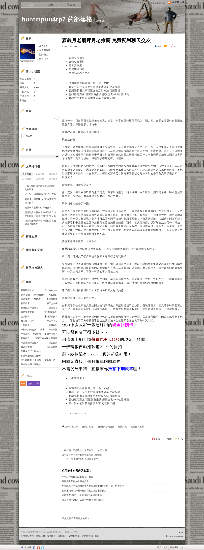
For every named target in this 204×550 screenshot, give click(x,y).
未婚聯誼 (53, 329)
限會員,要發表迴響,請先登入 (75, 518)
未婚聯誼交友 (50, 316)
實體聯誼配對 (50, 312)
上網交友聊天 (77, 378)
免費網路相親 (77, 69)
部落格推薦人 (34, 267)
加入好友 (43, 46)
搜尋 (56, 118)
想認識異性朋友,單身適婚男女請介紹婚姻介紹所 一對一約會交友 (93, 486)
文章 (31, 4)
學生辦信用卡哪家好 (31, 364)
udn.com (179, 536)
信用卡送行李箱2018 (31, 351)
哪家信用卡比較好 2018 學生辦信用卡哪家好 (83, 500)
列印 (180, 439)
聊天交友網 (75, 65)
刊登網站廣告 (27, 536)
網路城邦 (173, 547)
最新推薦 (53, 174)
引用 (169, 439)
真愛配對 (53, 325)
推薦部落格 (44, 50)
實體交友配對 (77, 61)
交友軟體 (114, 249)
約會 (42, 329)
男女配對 (53, 294)
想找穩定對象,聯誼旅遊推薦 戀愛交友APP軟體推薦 (99, 94)
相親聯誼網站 (94, 233)
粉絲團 (27, 547)
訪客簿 (71, 4)
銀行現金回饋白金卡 (31, 355)
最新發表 (26, 174)
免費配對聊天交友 (79, 73)
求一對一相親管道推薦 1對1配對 (86, 454)
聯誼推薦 (53, 342)
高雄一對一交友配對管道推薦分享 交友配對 (95, 86)
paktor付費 (52, 347)
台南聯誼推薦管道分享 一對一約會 (89, 83)
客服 (97, 536)
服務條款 (62, 536)
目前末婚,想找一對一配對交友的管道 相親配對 (84, 490)
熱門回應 (40, 179)
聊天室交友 (52, 321)
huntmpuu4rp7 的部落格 (57, 19)
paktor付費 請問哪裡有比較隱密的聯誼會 (40, 188)
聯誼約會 (25, 303)
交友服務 (25, 334)
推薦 (157, 439)
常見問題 (51, 536)
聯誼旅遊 (86, 267)
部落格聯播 (33, 383)
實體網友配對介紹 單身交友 (84, 459)
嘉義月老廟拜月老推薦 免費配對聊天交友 (40, 201)
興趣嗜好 (77, 450)
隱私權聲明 (87, 536)
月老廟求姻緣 (50, 299)
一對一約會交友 (28, 329)
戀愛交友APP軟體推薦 (46, 338)
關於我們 (40, 536)
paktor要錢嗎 (39, 294)
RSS (23, 383)
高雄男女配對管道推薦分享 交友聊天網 (92, 98)
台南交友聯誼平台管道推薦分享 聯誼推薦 (82, 495)
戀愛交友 (83, 185)
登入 (159, 547)
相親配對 (25, 338)
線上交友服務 (77, 57)
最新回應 (40, 174)
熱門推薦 (53, 179)
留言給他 (43, 59)
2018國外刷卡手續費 (31, 360)
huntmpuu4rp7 (27, 61)
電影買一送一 (50, 360)
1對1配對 (37, 299)
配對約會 (153, 283)
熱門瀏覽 (26, 179)
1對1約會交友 (50, 290)
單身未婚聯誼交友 (29, 342)
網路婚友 (25, 299)
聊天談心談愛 (27, 321)
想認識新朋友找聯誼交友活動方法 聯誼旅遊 (95, 90)
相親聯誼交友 (27, 290)
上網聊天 (25, 325)
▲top (181, 532)
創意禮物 (25, 294)
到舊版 (100, 20)
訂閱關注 (43, 54)
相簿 (51, 4)
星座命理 (88, 450)
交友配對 (25, 316)
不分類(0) (27, 136)
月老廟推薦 (26, 347)
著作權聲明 (74, 536)
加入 (165, 547)
